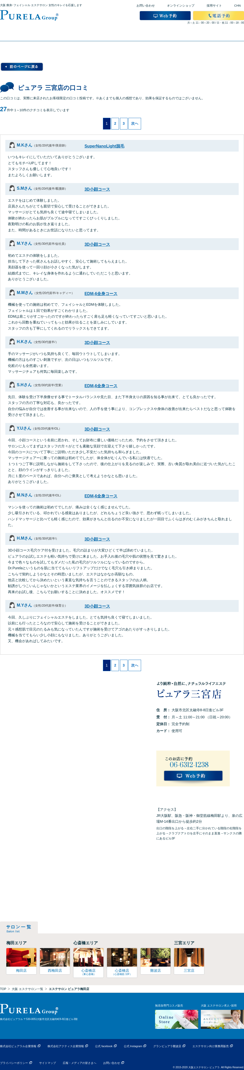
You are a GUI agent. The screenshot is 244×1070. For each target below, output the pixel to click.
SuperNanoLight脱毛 (104, 146)
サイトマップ (47, 1062)
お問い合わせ (145, 5)
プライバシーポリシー (14, 1062)
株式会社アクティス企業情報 (66, 1046)
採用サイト (214, 5)
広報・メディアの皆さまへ (79, 1062)
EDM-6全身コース (100, 293)
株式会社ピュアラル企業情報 (18, 1046)
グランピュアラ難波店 (167, 1046)
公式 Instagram (133, 1046)
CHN (237, 5)
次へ (134, 123)
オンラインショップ (180, 5)
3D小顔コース (97, 189)
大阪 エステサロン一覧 (27, 989)
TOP (3, 989)
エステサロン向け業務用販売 (210, 1046)
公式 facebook (104, 1046)
